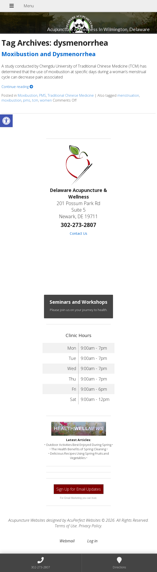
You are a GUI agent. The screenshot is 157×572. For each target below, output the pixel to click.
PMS (42, 95)
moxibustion (11, 100)
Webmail (67, 541)
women (46, 100)
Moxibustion (27, 95)
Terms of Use (66, 526)
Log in (92, 541)
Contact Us (78, 233)
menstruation (128, 95)
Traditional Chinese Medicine (71, 95)
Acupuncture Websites (26, 520)
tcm (35, 100)
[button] (6, 120)
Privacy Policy (90, 526)
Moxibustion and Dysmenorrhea (48, 54)
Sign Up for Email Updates (78, 489)
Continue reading (17, 86)
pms (26, 100)
